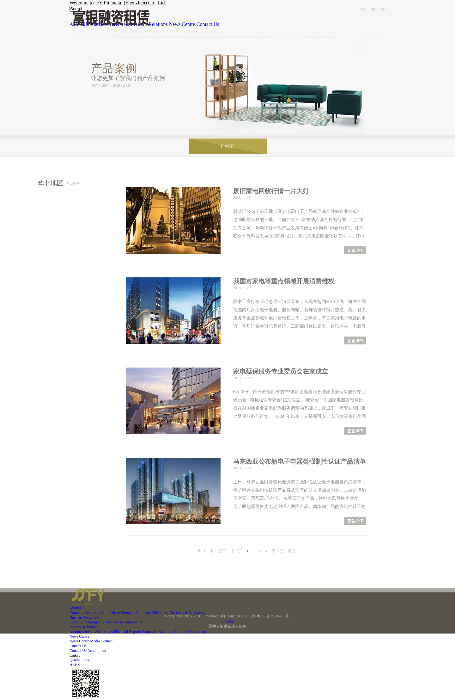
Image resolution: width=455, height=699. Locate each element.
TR (373, 9)
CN (363, 9)
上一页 (236, 551)
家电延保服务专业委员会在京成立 (280, 371)
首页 (222, 551)
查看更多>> (355, 251)
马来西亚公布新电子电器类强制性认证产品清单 (299, 461)
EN (382, 9)
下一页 (277, 551)
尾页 (291, 551)
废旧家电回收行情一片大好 (271, 191)
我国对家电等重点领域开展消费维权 (283, 281)
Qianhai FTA (79, 660)
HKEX (75, 665)
